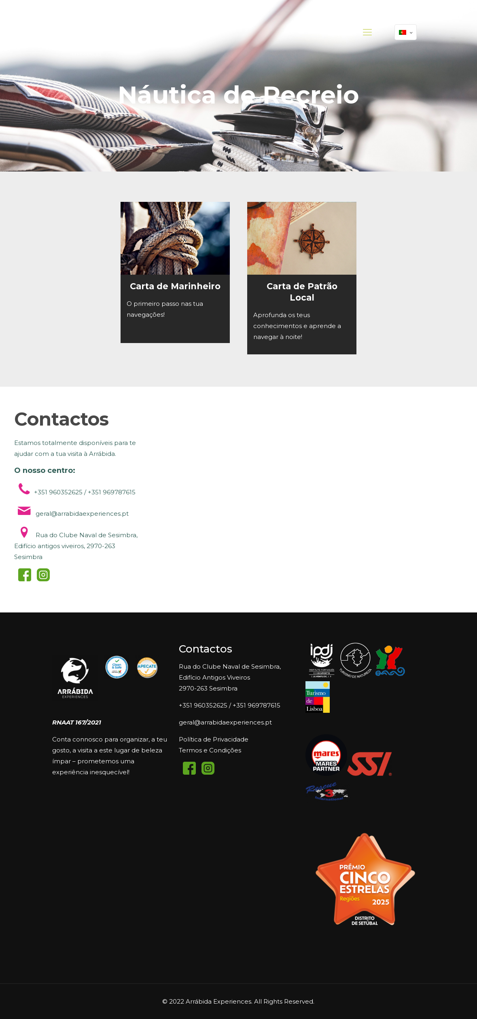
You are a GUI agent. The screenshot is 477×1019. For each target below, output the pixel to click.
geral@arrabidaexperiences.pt (225, 722)
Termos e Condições (210, 750)
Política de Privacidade (213, 739)
